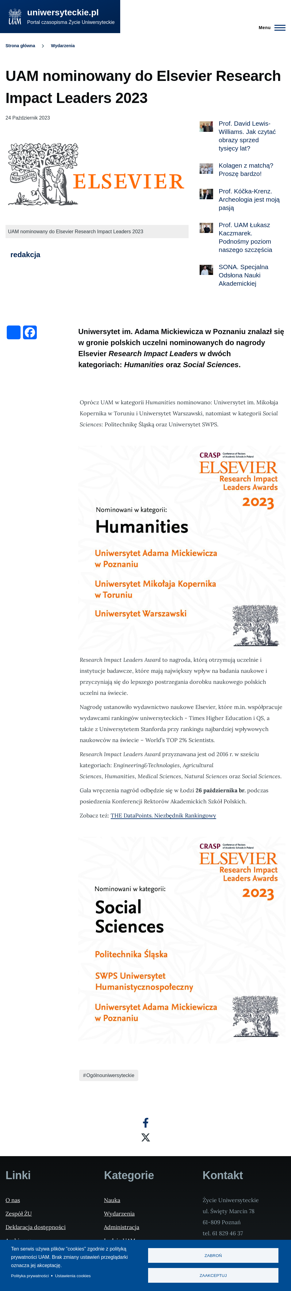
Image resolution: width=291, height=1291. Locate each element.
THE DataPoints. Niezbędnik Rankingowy (163, 815)
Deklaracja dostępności (36, 1227)
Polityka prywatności (30, 1276)
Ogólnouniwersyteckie (110, 1075)
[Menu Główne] (270, 27)
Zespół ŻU (19, 1213)
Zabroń (213, 1255)
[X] (146, 1137)
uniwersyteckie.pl (63, 12)
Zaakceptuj (213, 1275)
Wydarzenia (63, 45)
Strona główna (20, 45)
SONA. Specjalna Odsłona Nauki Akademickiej (243, 275)
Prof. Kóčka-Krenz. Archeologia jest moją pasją (249, 199)
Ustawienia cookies (73, 1276)
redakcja (25, 254)
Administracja (121, 1227)
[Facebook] (146, 1123)
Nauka (112, 1200)
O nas (13, 1200)
